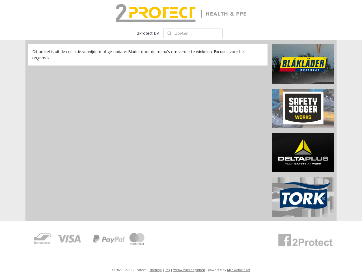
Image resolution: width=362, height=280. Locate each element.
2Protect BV (148, 33)
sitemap (156, 270)
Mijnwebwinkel (238, 270)
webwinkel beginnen (189, 270)
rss (167, 270)
